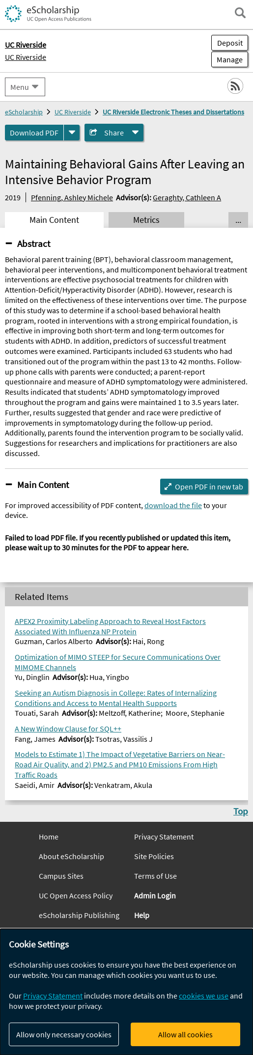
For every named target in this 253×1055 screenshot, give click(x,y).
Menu (19, 87)
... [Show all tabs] (238, 220)
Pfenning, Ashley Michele (72, 197)
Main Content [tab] (54, 220)
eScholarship (24, 112)
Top (240, 811)
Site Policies (154, 856)
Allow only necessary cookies (64, 1034)
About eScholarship (71, 856)
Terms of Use (155, 876)
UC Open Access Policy (75, 895)
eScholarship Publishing (79, 915)
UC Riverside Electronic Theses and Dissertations (173, 112)
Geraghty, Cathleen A (187, 197)
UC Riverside (25, 57)
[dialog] (126, 992)
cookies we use (203, 996)
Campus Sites (61, 876)
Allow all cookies (185, 1034)
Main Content (43, 484)
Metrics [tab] (146, 220)
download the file (173, 505)
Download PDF (34, 132)
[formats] (72, 132)
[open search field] (240, 13)
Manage (227, 59)
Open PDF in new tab (209, 486)
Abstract (33, 243)
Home (48, 836)
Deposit (230, 43)
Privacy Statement (164, 836)
